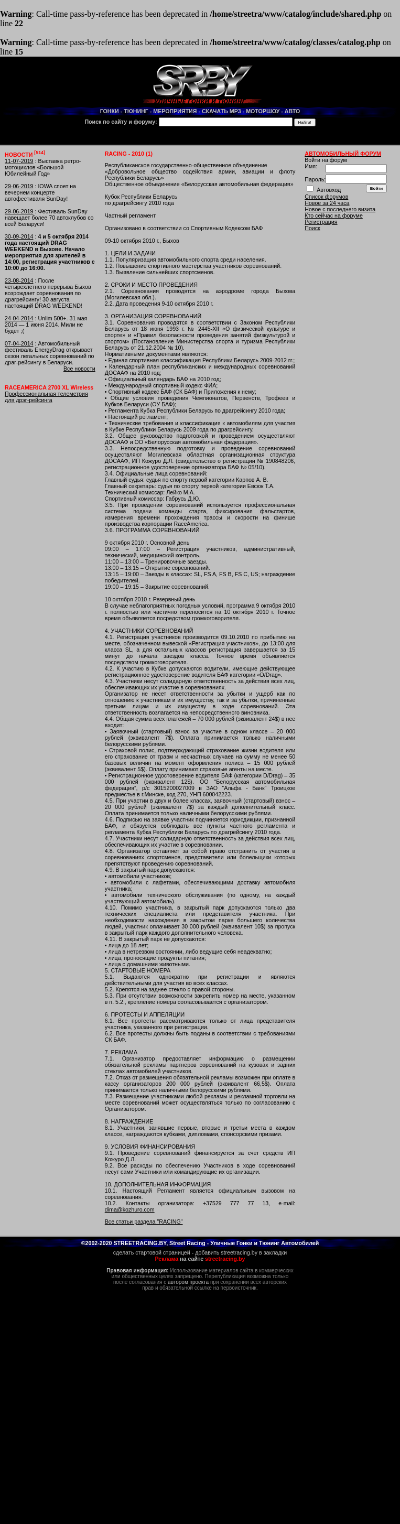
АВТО (292, 111)
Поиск (312, 228)
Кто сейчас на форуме (334, 215)
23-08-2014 (19, 280)
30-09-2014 (19, 236)
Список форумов (326, 196)
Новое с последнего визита (340, 209)
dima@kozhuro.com (130, 1209)
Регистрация (321, 222)
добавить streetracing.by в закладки (241, 1252)
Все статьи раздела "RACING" (144, 1221)
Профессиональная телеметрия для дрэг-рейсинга (46, 397)
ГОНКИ (109, 111)
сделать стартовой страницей (151, 1252)
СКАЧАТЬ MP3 (221, 111)
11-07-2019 (19, 161)
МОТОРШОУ (262, 111)
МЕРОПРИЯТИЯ (175, 111)
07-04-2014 (19, 343)
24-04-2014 (19, 318)
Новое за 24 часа (327, 203)
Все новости (79, 368)
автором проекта (188, 1282)
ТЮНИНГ (136, 111)
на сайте (200, 1259)
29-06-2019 (19, 186)
